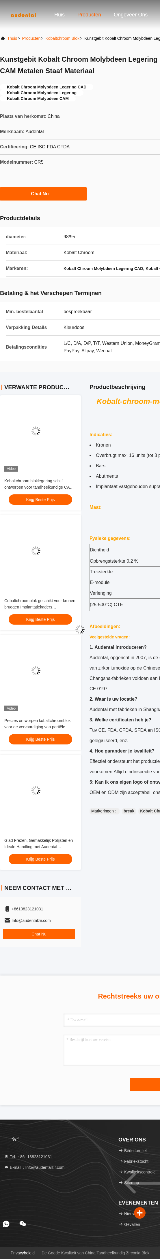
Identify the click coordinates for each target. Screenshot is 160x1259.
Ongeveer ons (131, 15)
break (129, 811)
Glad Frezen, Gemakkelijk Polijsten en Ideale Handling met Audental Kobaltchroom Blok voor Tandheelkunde (40, 846)
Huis (59, 15)
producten (31, 38)
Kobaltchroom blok (62, 38)
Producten (89, 15)
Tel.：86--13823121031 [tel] (28, 1156)
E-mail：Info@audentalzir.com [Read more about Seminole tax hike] (34, 1167)
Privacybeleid (23, 1253)
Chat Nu (43, 193)
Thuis (12, 38)
